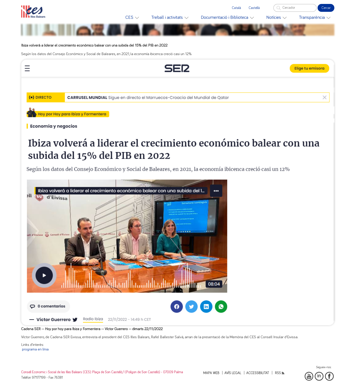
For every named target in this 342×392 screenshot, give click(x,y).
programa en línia (35, 349)
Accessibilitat (257, 373)
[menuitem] (132, 17)
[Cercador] (294, 8)
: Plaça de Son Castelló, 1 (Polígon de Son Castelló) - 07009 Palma (137, 372)
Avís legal (232, 373)
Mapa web (211, 373)
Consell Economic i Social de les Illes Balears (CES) (56, 372)
